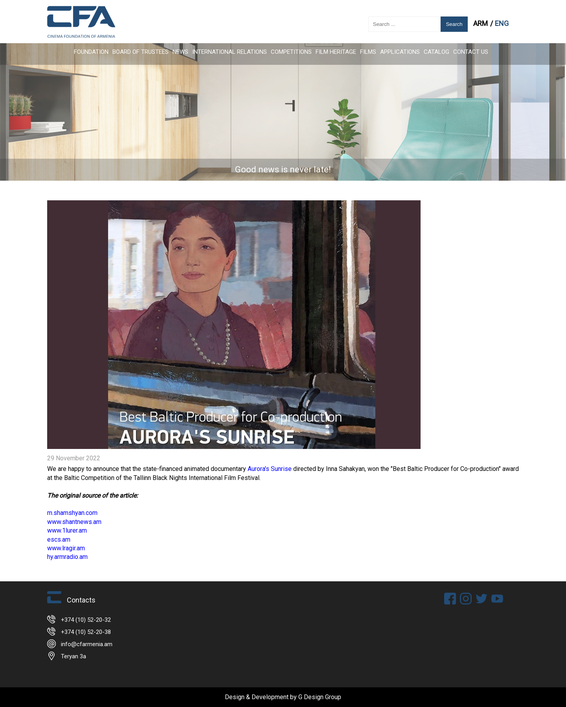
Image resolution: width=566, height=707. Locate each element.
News (180, 51)
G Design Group (319, 697)
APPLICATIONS (400, 51)
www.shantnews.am (74, 522)
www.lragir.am (66, 548)
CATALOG (436, 51)
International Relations (229, 51)
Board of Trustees (140, 51)
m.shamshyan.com (72, 513)
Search (454, 24)
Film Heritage (336, 51)
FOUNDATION (91, 51)
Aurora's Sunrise (270, 469)
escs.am (58, 539)
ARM (481, 23)
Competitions (291, 51)
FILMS (368, 51)
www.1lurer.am (67, 530)
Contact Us (470, 51)
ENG (502, 23)
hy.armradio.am (67, 556)
